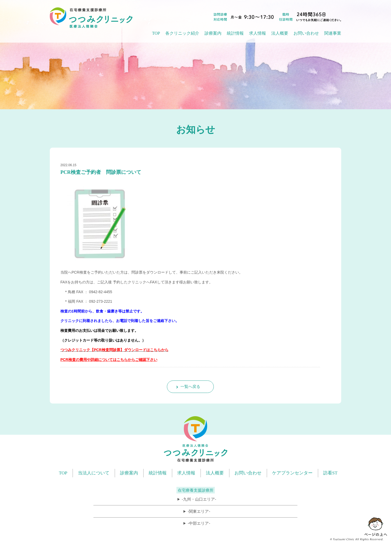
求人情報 (257, 33)
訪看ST (330, 472)
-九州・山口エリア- (199, 499)
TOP (156, 33)
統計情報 (158, 472)
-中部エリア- (199, 523)
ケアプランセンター (292, 472)
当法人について (93, 472)
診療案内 (129, 472)
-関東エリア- (199, 511)
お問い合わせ (306, 33)
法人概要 (215, 472)
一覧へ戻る (190, 386)
